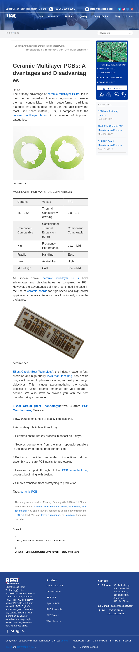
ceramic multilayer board (30, 115)
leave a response (50, 515)
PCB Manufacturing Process (112, 115)
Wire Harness (54, 621)
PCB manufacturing (59, 375)
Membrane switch (89, 647)
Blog (119, 16)
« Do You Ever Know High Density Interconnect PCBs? (39, 46)
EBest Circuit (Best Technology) (33, 371)
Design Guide (102, 16)
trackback (70, 515)
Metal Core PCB (55, 585)
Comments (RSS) (26, 647)
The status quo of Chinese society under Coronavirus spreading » (57, 50)
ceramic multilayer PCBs (63, 93)
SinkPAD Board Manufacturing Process (112, 145)
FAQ (52, 506)
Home (40, 16)
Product (69, 16)
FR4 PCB (51, 597)
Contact (131, 16)
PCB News (74, 506)
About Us (53, 16)
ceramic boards (37, 291)
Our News (61, 506)
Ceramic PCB (41, 506)
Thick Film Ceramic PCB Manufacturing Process (112, 130)
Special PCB (53, 603)
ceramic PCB (28, 491)
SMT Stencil (53, 615)
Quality (84, 16)
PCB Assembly (54, 609)
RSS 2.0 (19, 515)
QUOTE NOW (112, 88)
